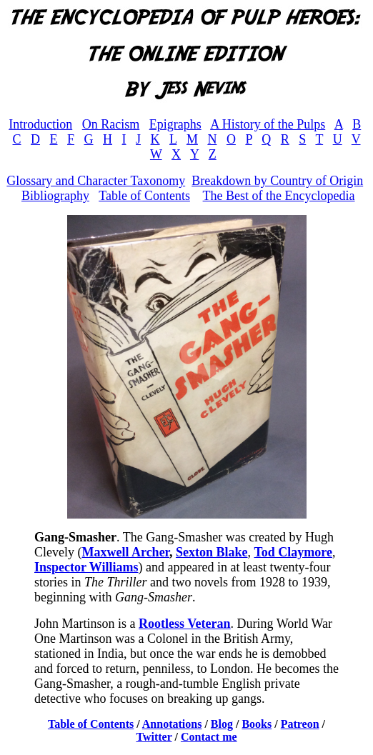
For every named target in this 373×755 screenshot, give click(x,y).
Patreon (300, 724)
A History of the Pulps (267, 124)
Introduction (40, 124)
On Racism (111, 124)
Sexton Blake (212, 552)
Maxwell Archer (125, 552)
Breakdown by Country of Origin (277, 181)
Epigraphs (175, 124)
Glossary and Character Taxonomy (95, 181)
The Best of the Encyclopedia (279, 196)
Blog (222, 724)
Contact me (209, 737)
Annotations (172, 724)
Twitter (153, 737)
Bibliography (55, 196)
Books (257, 724)
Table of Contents (144, 196)
